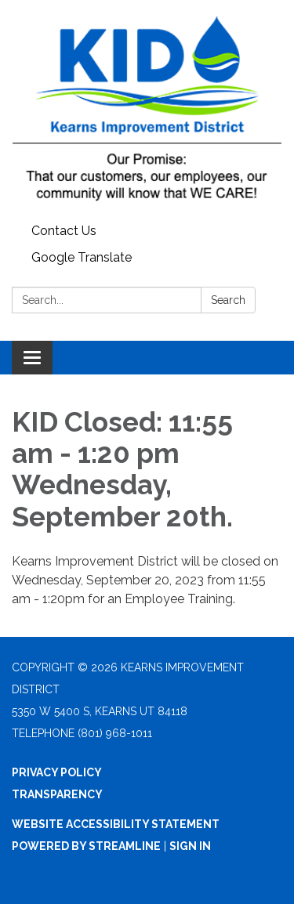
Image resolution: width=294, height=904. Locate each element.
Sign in (190, 846)
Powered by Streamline (86, 846)
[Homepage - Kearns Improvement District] (147, 109)
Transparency (57, 794)
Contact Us (63, 230)
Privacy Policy (57, 772)
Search (228, 300)
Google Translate (81, 257)
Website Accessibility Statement (116, 824)
